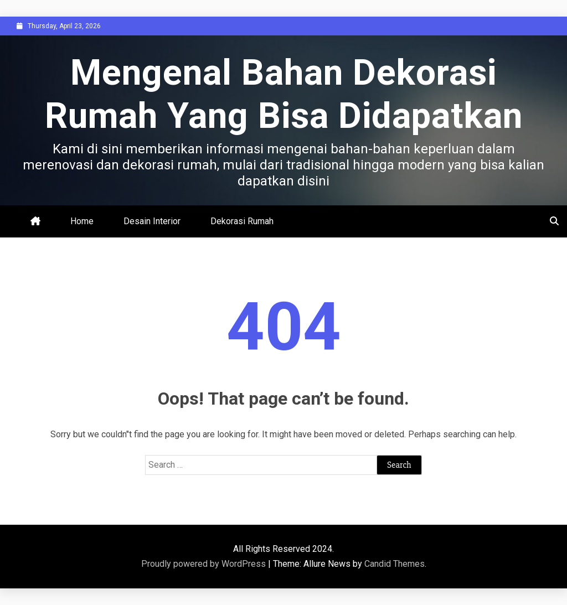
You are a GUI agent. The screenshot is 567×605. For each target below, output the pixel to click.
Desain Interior (152, 221)
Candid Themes (394, 564)
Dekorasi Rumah (242, 221)
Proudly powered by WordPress (204, 564)
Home (82, 221)
